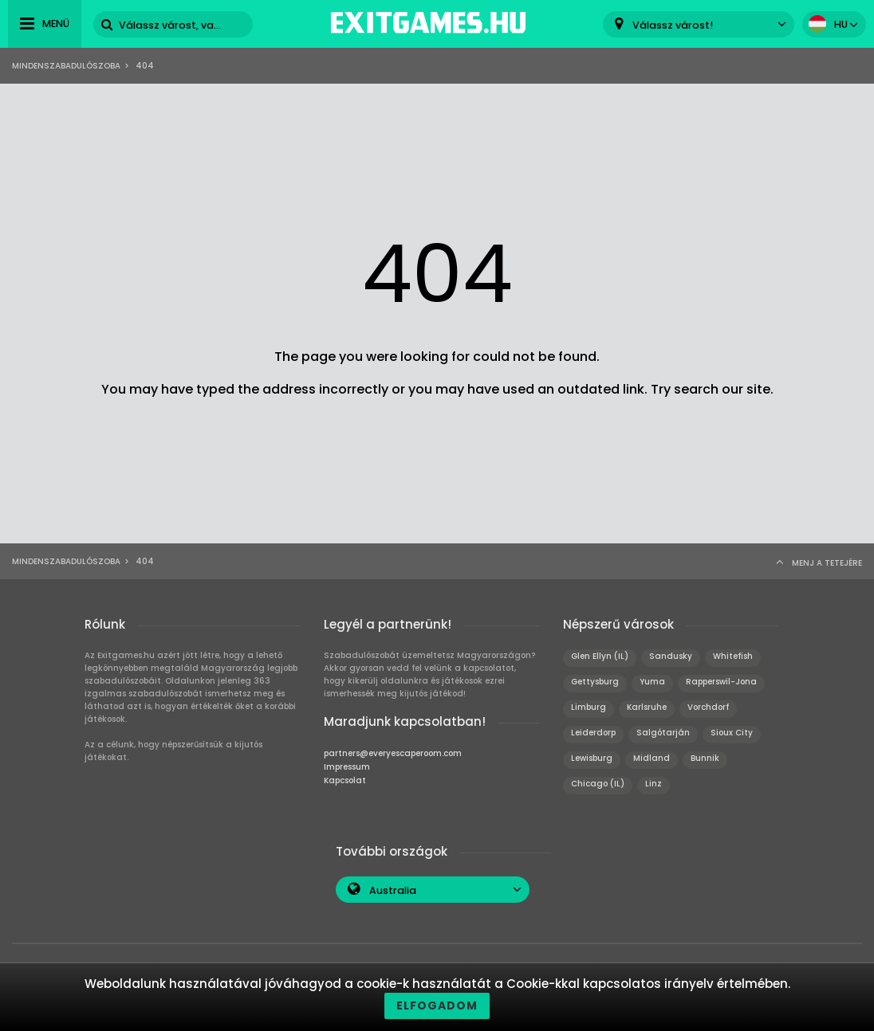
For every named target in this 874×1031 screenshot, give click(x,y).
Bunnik (705, 758)
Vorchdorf (708, 707)
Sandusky (670, 656)
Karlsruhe (647, 707)
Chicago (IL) (597, 784)
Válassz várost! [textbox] (672, 25)
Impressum (347, 767)
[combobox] (698, 24)
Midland (651, 758)
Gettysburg (595, 682)
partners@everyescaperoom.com (393, 753)
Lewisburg (591, 758)
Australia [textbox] (392, 890)
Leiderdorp (593, 733)
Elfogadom (437, 1005)
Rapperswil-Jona (721, 682)
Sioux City (732, 733)
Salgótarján (663, 733)
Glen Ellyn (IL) (599, 656)
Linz (653, 784)
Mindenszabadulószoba (66, 66)
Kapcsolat (345, 780)
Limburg (588, 707)
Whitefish (733, 656)
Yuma (652, 682)
